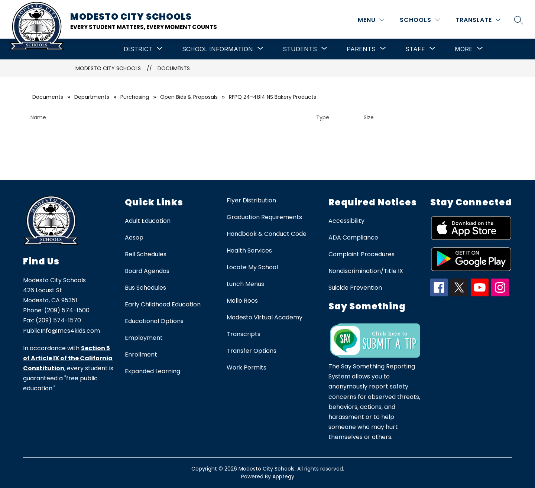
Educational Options (154, 321)
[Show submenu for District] (138, 49)
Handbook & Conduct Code (267, 234)
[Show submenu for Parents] (361, 49)
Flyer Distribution (251, 200)
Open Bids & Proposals (189, 97)
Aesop (134, 237)
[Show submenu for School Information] (217, 49)
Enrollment (141, 354)
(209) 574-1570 (58, 320)
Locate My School (252, 267)
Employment (144, 338)
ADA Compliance (353, 237)
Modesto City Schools (108, 68)
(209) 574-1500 (67, 310)
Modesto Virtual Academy (264, 317)
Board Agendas (147, 271)
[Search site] (518, 20)
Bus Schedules (145, 287)
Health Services (249, 250)
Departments (91, 97)
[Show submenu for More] (464, 49)
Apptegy (283, 476)
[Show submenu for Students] (300, 49)
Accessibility (346, 221)
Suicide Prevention (355, 287)
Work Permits (246, 367)
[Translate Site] (478, 20)
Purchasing (134, 97)
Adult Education (148, 221)
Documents (174, 68)
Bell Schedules (145, 254)
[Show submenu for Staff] (415, 49)
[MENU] (371, 20)
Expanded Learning (152, 371)
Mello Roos (242, 300)
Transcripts (243, 334)
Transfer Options (251, 351)
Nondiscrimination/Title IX (365, 271)
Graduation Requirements (264, 217)
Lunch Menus (245, 284)
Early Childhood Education (163, 304)
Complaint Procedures (361, 254)
